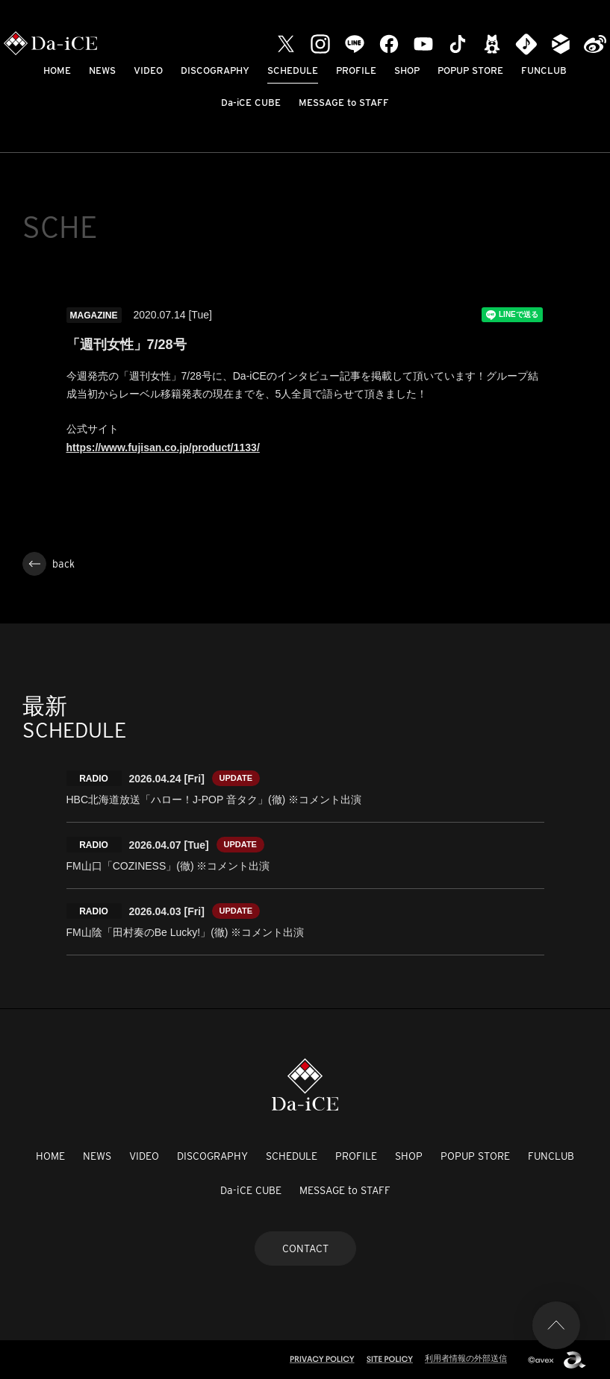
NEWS (102, 70)
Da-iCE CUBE (251, 102)
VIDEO (148, 70)
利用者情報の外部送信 (466, 1358)
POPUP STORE (470, 70)
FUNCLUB (544, 70)
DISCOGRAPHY (215, 70)
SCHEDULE (292, 70)
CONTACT (305, 1248)
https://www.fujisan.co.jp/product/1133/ (163, 447)
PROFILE (356, 70)
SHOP (407, 70)
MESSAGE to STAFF (344, 102)
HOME (57, 70)
